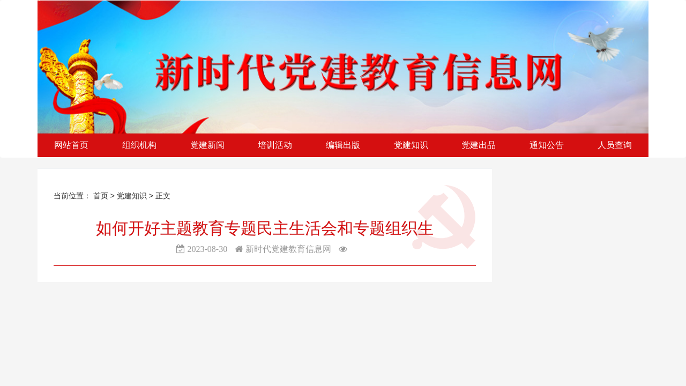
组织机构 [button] (139, 145)
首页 (100, 195)
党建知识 (133, 195)
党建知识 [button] (411, 145)
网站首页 (71, 145)
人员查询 (615, 145)
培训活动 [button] (275, 145)
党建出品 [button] (478, 145)
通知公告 (547, 145)
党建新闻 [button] (207, 145)
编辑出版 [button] (343, 145)
